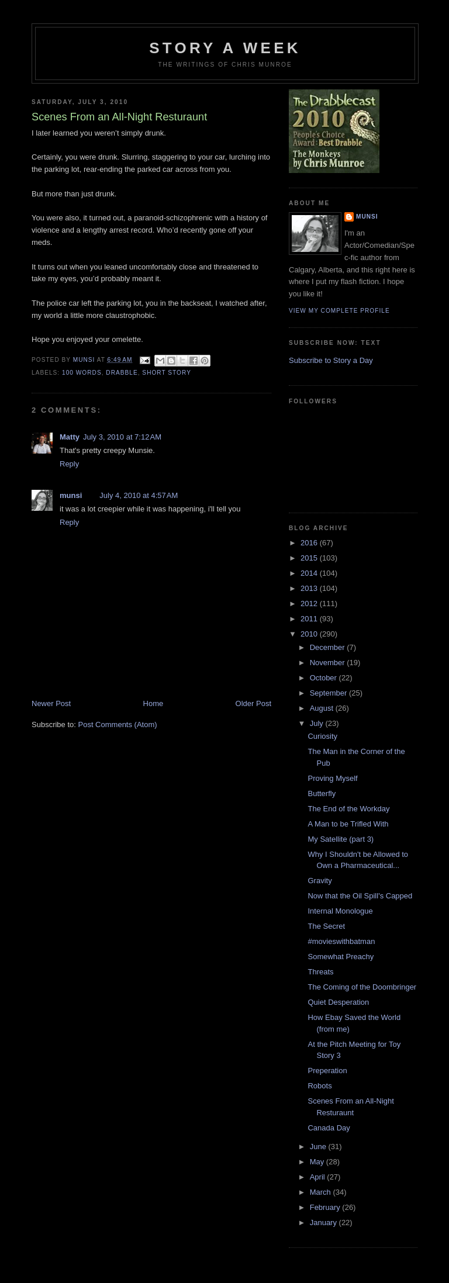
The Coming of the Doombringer (362, 987)
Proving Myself (332, 778)
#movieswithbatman (341, 941)
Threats (320, 971)
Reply (69, 463)
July (318, 723)
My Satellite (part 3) (341, 839)
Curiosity (322, 736)
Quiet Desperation (338, 1002)
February (326, 1207)
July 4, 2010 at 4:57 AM (138, 495)
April (318, 1177)
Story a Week (225, 48)
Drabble (121, 372)
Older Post (253, 703)
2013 (310, 588)
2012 (310, 603)
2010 (310, 634)
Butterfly (322, 793)
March (321, 1192)
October (324, 677)
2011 (310, 618)
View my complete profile (339, 310)
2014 (310, 573)
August (323, 708)
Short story (166, 372)
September (329, 693)
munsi (71, 495)
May (318, 1161)
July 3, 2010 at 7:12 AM (122, 437)
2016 (310, 542)
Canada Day (329, 1127)
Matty (70, 437)
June (319, 1146)
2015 (310, 558)
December (328, 647)
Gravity (319, 880)
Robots (319, 1085)
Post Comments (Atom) (117, 724)
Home (153, 703)
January (324, 1222)
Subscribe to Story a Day (331, 360)
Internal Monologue (340, 911)
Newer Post (51, 703)
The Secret (326, 926)
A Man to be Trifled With (348, 823)
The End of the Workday (348, 808)
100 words (82, 372)
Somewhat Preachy (341, 956)
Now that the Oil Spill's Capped (360, 895)
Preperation (327, 1070)
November (328, 662)
